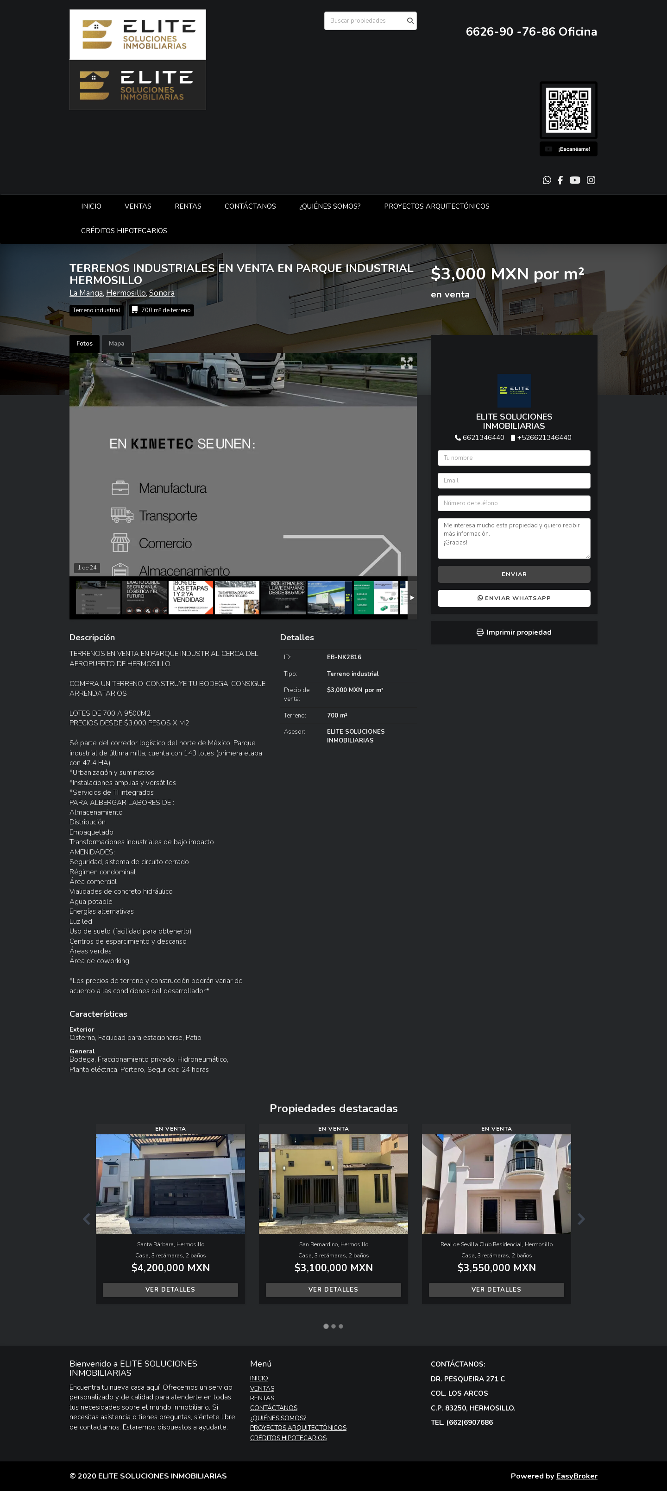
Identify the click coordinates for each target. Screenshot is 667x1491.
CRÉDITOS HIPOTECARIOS (124, 230)
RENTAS (188, 206)
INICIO (91, 206)
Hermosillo (126, 293)
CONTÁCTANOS (250, 206)
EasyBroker (577, 1476)
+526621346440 (544, 437)
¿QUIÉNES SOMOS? (330, 206)
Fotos (84, 344)
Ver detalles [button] (170, 1290)
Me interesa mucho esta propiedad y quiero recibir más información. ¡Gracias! (514, 538)
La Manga (86, 293)
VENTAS (138, 206)
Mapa (116, 344)
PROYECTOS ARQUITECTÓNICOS (437, 206)
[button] (82, 1218)
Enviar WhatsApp (514, 598)
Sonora (162, 293)
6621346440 (483, 437)
